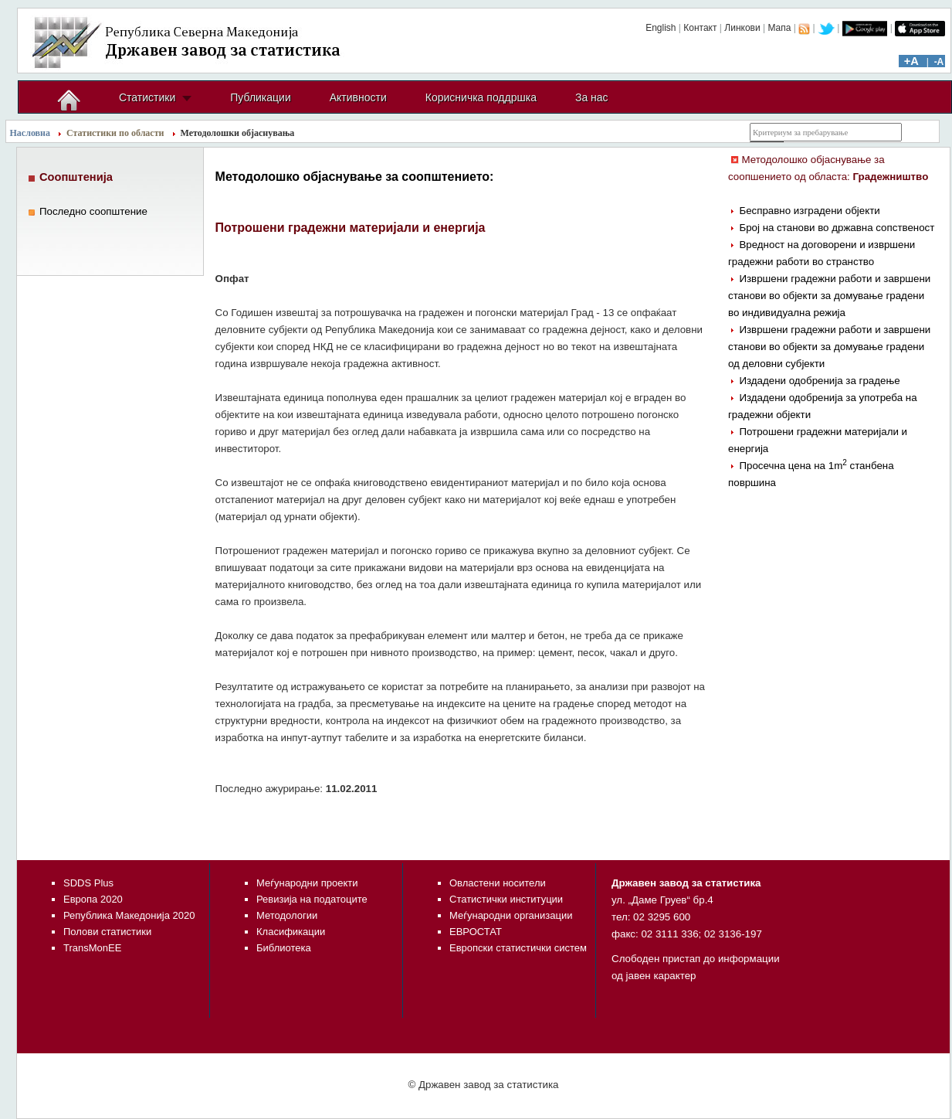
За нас (591, 97)
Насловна (30, 133)
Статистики (147, 97)
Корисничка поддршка (481, 97)
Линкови (742, 27)
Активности (358, 97)
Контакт (700, 27)
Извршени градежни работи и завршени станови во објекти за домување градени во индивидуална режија (829, 295)
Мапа (779, 27)
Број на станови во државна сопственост (836, 227)
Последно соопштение (93, 211)
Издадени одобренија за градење (819, 380)
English (660, 27)
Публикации (260, 97)
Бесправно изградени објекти (809, 210)
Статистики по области (115, 133)
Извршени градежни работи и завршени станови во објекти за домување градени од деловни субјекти (829, 346)
